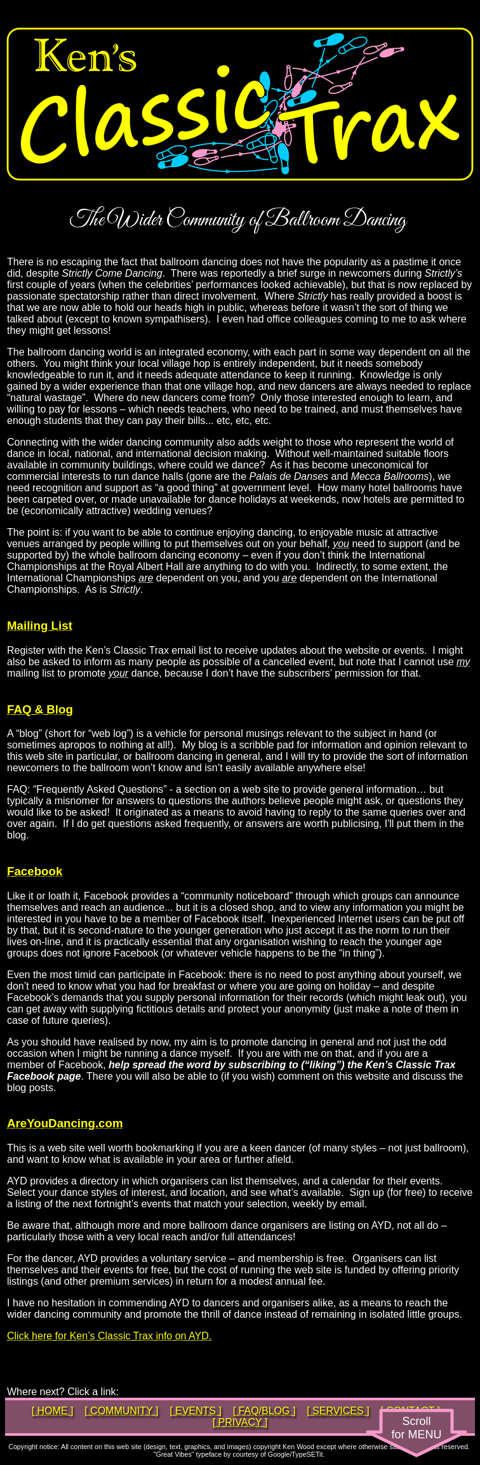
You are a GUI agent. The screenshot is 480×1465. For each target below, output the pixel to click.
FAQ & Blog (40, 709)
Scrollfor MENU (416, 1428)
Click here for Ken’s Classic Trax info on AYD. (109, 1335)
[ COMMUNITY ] (121, 1410)
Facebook (34, 871)
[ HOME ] (53, 1410)
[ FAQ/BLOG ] (264, 1410)
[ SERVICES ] (338, 1410)
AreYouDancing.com (65, 1123)
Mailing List (39, 625)
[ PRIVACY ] (240, 1422)
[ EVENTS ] (196, 1410)
